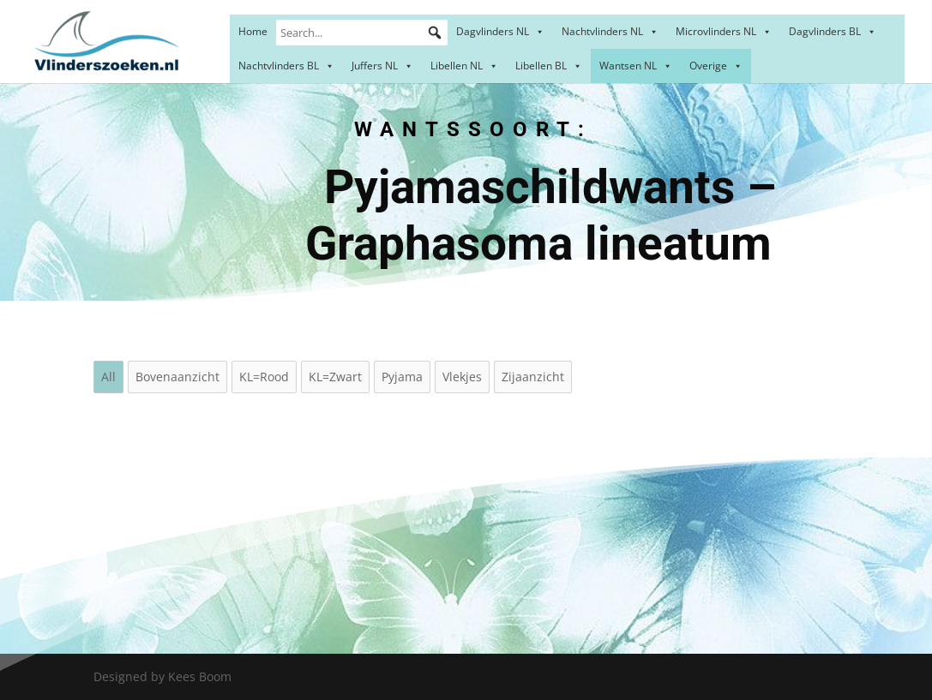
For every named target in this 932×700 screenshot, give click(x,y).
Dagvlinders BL (832, 31)
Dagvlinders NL (500, 31)
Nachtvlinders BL (286, 65)
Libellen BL (548, 65)
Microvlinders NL (724, 31)
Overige (716, 65)
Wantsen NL (635, 65)
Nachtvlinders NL (610, 31)
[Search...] (362, 32)
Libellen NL (464, 65)
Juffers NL (382, 65)
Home (253, 31)
